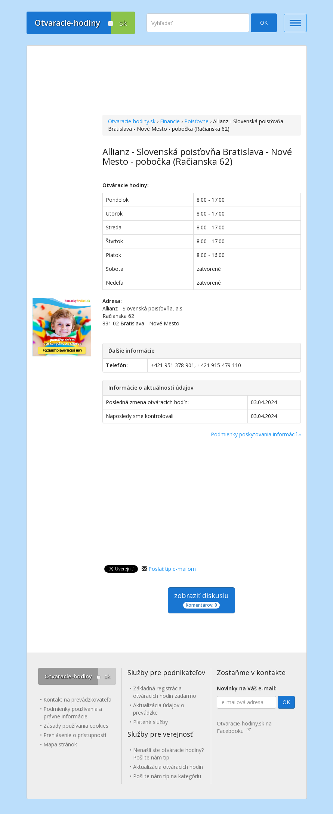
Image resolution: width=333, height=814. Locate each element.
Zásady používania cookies (75, 725)
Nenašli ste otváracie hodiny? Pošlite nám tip (168, 753)
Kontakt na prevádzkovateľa (77, 699)
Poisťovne (196, 121)
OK (264, 22)
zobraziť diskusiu (201, 600)
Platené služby (150, 721)
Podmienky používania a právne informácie (72, 712)
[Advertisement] (201, 81)
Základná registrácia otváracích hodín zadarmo (164, 692)
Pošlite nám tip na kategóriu (167, 776)
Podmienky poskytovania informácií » (256, 434)
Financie (170, 121)
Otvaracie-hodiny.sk (131, 121)
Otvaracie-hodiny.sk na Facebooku (244, 727)
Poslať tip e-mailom (172, 568)
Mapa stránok (60, 744)
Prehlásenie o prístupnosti (74, 735)
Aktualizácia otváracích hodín (168, 766)
